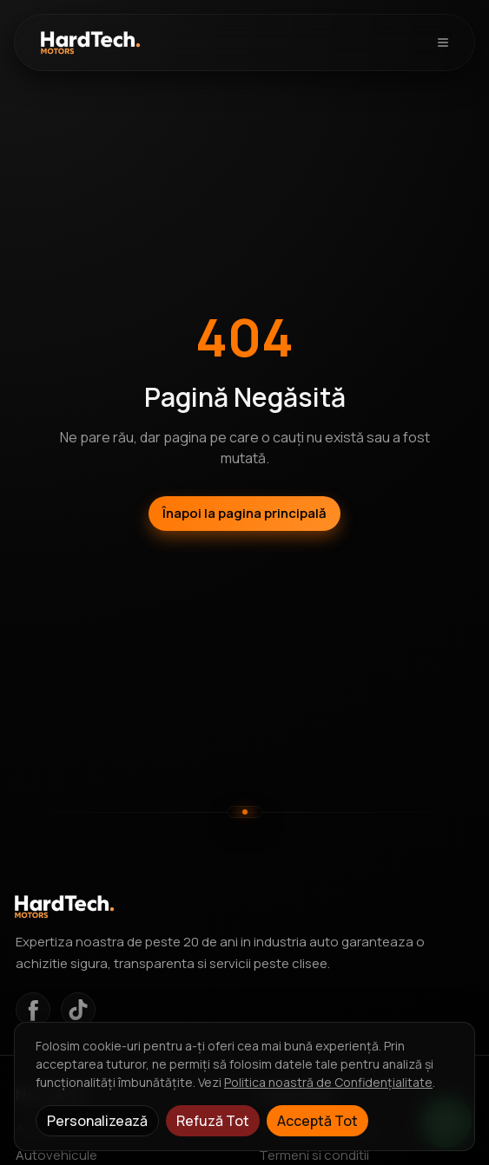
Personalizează (97, 1120)
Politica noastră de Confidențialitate (328, 1082)
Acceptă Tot (317, 1120)
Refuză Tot (212, 1120)
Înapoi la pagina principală (244, 513)
